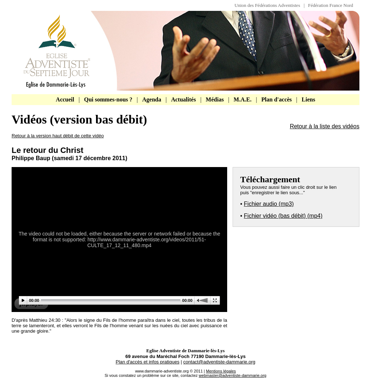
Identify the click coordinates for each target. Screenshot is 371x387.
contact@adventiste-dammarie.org (219, 362)
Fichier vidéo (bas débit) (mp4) (283, 216)
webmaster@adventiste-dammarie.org (233, 375)
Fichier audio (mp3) (269, 204)
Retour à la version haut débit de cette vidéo (58, 135)
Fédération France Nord (330, 5)
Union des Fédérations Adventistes (269, 5)
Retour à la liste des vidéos (324, 126)
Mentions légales (221, 371)
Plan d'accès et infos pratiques (147, 362)
